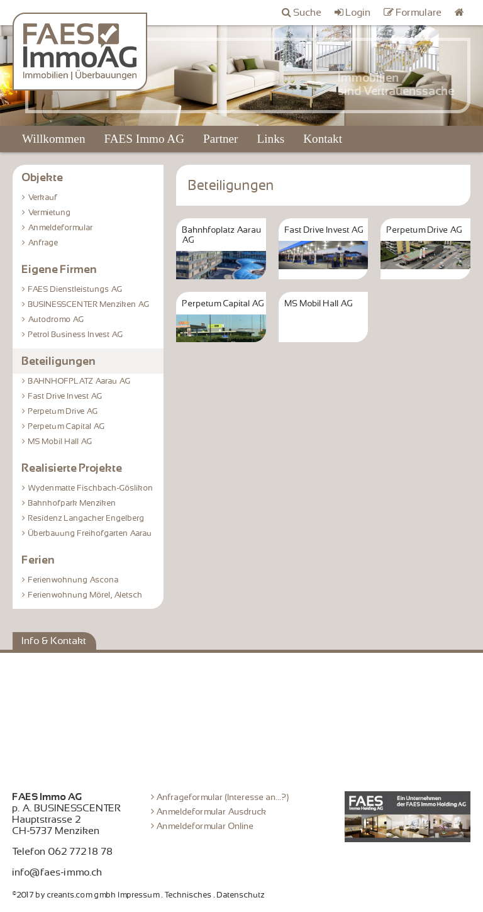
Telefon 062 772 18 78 (63, 851)
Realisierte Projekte (72, 468)
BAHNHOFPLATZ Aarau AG (79, 381)
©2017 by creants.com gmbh (64, 895)
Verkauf (43, 197)
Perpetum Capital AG (66, 426)
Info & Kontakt (54, 641)
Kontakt (322, 138)
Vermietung (49, 212)
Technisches (188, 895)
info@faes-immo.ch (58, 872)
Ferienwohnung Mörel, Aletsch (85, 595)
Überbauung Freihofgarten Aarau (90, 533)
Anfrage (43, 242)
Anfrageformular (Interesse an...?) (223, 797)
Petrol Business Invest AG (75, 334)
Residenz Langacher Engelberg (86, 518)
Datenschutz (241, 895)
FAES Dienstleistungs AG (75, 289)
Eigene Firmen (59, 269)
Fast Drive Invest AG (65, 396)
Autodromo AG (56, 319)
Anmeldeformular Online (205, 826)
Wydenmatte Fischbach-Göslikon (90, 488)
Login (358, 12)
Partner (220, 138)
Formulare (419, 12)
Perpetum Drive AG (63, 411)
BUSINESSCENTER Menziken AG (89, 304)
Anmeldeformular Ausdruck (212, 811)
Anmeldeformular (60, 227)
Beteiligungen (59, 361)
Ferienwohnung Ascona (73, 580)
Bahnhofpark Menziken (72, 503)
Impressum (139, 895)
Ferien (38, 559)
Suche (308, 12)
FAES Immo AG (144, 138)
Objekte (43, 177)
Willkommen (53, 138)
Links (270, 138)
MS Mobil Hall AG (60, 441)
